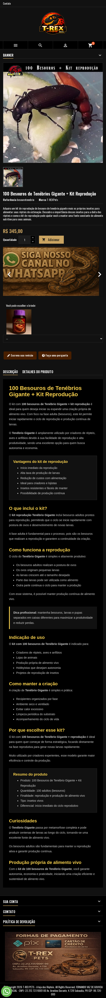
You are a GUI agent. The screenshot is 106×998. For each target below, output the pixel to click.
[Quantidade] (25, 240)
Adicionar (51, 239)
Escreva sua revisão (20, 355)
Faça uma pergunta (55, 355)
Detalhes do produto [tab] (37, 371)
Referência (9, 200)
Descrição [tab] (10, 371)
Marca (42, 200)
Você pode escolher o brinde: (21, 305)
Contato (7, 3)
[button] (10, 271)
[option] (53, 271)
